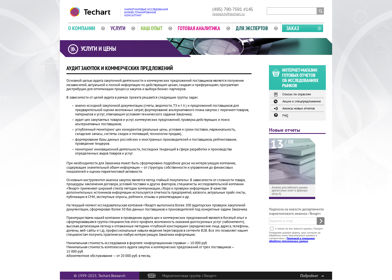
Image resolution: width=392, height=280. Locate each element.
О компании (86, 28)
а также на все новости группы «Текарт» (298, 228)
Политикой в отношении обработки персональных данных (292, 239)
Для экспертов (257, 28)
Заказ (292, 28)
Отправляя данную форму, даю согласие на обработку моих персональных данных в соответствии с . (294, 237)
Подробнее (312, 275)
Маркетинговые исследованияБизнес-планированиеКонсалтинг (146, 12)
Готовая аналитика (204, 28)
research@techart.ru (228, 14)
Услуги (123, 28)
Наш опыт (156, 28)
